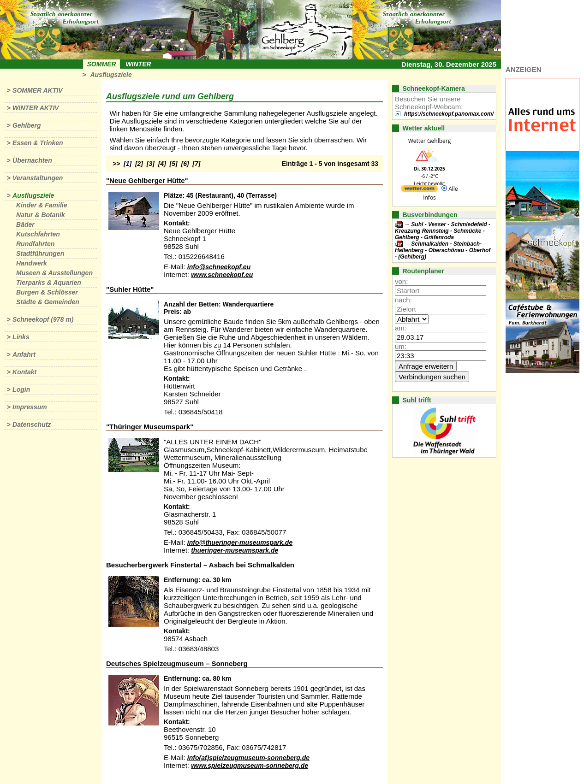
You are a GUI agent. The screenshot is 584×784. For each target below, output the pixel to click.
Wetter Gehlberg (429, 141)
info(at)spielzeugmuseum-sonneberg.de (248, 757)
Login (21, 389)
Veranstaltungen (37, 178)
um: (400, 346)
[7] (196, 163)
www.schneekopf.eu (222, 274)
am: (400, 328)
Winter (138, 64)
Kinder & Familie (41, 205)
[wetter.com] (419, 190)
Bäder (25, 224)
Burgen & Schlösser (47, 292)
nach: (403, 300)
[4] (162, 163)
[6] (185, 163)
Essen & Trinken (37, 143)
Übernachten (32, 160)
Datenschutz (31, 424)
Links (21, 337)
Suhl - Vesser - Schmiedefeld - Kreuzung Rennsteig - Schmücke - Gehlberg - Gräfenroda (442, 231)
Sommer (101, 64)
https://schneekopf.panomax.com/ (449, 114)
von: (401, 281)
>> (116, 163)
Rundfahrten (35, 244)
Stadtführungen (40, 253)
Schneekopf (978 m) (42, 319)
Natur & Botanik (40, 214)
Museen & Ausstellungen (54, 273)
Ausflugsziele (110, 74)
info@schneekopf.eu (218, 267)
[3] (150, 163)
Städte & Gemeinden (47, 302)
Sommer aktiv (37, 90)
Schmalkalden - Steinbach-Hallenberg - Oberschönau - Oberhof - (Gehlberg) (442, 250)
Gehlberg (26, 125)
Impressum (29, 407)
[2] (139, 163)
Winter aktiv (35, 108)
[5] (173, 163)
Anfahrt (24, 354)
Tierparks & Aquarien (48, 282)
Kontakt (24, 372)
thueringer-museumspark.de (234, 550)
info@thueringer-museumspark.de (239, 542)
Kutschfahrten (38, 234)
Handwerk (31, 263)
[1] (127, 163)
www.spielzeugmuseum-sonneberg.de (249, 765)
